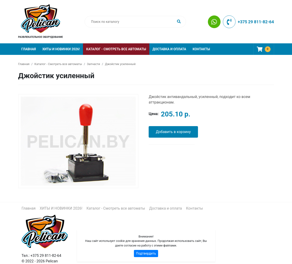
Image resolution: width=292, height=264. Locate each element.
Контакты (201, 49)
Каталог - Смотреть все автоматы (116, 49)
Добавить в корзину (173, 132)
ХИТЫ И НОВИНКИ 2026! (61, 49)
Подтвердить (146, 253)
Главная (28, 49)
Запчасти (93, 64)
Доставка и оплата (169, 49)
